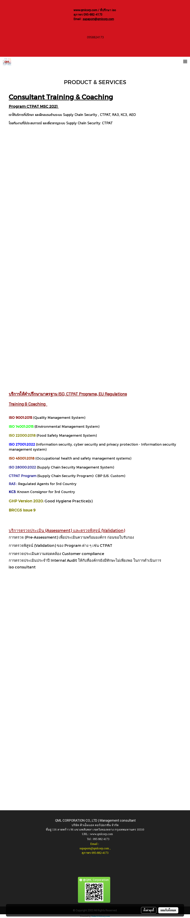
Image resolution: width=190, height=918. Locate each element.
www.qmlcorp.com (101, 834)
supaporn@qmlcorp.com (98, 19)
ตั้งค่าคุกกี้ (148, 910)
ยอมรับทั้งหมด (168, 910)
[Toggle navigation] (185, 62)
